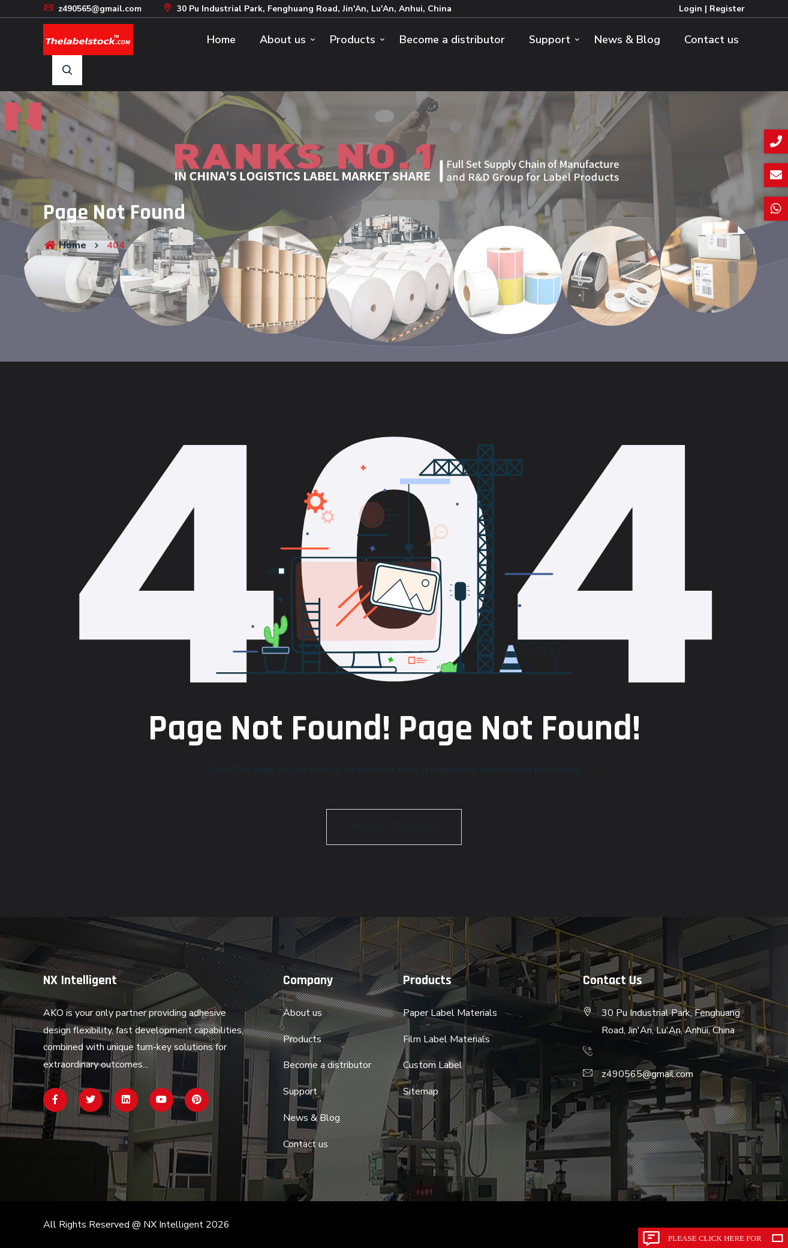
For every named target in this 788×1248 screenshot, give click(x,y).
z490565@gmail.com (92, 8)
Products (352, 39)
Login (690, 8)
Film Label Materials (446, 1039)
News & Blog (627, 39)
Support (549, 39)
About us (283, 39)
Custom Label (432, 1065)
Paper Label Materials (450, 1013)
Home (221, 39)
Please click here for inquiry (715, 1241)
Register (727, 8)
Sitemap (420, 1091)
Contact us (711, 39)
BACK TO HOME (394, 827)
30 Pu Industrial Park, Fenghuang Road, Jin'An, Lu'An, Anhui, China (307, 8)
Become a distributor (452, 39)
